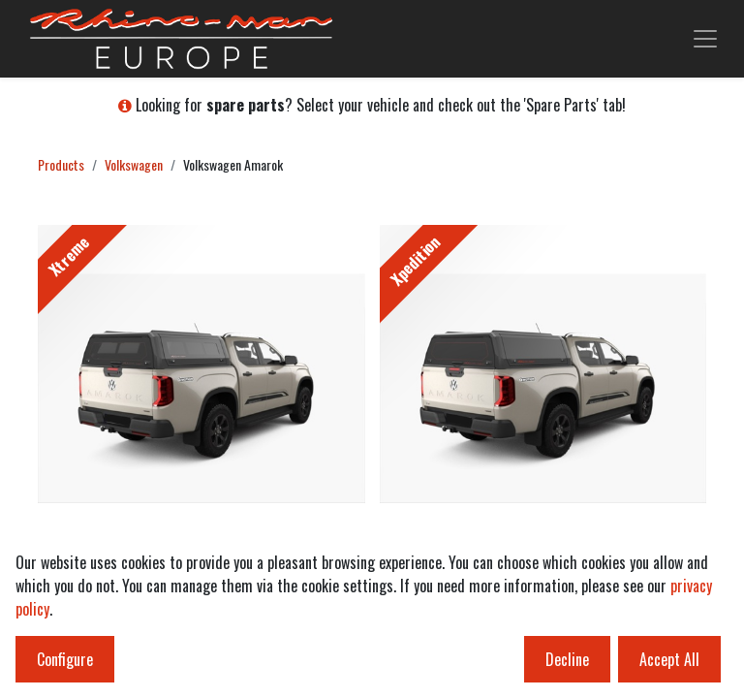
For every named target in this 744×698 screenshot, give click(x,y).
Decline (567, 659)
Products (61, 164)
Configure (65, 659)
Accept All (669, 659)
